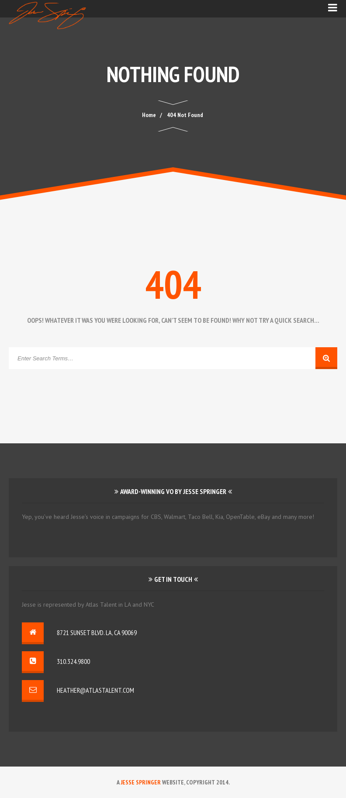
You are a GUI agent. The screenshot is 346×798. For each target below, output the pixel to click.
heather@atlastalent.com (95, 690)
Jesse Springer (141, 782)
